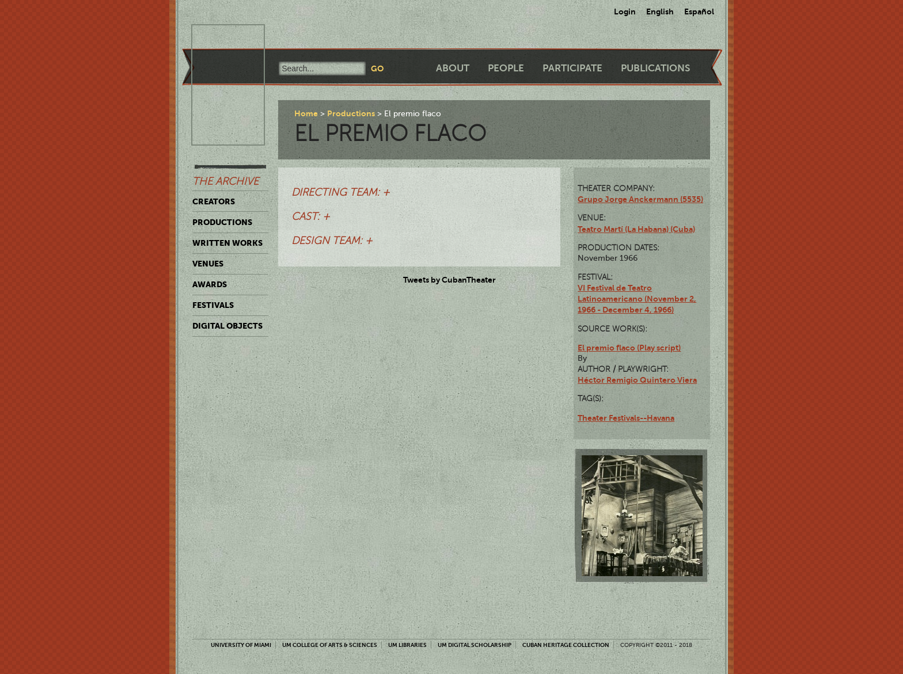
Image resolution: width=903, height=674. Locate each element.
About (452, 68)
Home (306, 113)
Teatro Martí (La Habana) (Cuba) (636, 229)
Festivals (213, 305)
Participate (572, 68)
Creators (213, 201)
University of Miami (241, 645)
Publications (655, 68)
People (506, 68)
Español (699, 11)
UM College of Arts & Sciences (329, 645)
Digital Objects (227, 325)
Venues (207, 263)
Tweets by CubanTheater (449, 279)
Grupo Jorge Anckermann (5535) (640, 199)
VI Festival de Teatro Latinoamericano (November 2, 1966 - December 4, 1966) (637, 299)
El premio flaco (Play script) (629, 347)
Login (625, 11)
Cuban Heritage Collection (565, 645)
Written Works (227, 242)
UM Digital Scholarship (474, 645)
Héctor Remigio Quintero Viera (637, 379)
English (660, 11)
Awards (209, 284)
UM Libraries (407, 645)
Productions (222, 222)
